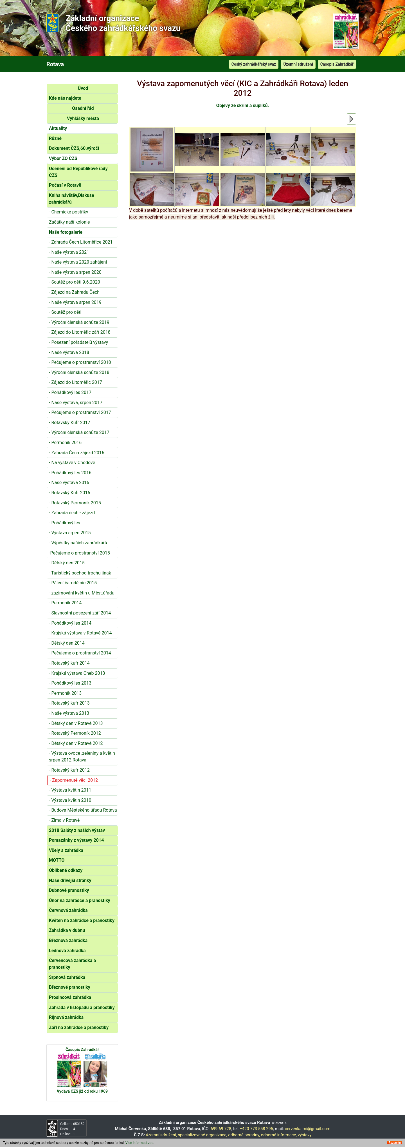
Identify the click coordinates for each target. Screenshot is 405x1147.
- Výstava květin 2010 (70, 800)
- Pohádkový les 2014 (70, 623)
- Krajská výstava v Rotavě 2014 (80, 633)
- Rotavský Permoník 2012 (75, 733)
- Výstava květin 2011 (70, 790)
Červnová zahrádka (68, 910)
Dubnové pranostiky (69, 890)
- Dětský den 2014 (67, 643)
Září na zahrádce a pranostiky (79, 1027)
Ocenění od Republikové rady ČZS (78, 172)
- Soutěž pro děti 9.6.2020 (74, 282)
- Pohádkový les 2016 (70, 472)
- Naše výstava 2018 (69, 352)
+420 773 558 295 (256, 1128)
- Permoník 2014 (65, 602)
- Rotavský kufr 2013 (69, 703)
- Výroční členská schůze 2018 (79, 372)
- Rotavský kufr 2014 (69, 663)
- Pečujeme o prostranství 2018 (80, 362)
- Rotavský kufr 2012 (69, 770)
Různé (55, 138)
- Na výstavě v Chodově (72, 462)
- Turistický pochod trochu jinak (80, 573)
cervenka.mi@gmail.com (307, 1128)
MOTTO (56, 860)
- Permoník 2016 (65, 442)
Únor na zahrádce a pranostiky (79, 900)
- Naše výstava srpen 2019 (75, 302)
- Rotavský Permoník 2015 (75, 502)
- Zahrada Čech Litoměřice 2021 (80, 242)
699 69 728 (221, 1128)
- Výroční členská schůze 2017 (79, 432)
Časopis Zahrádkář (337, 64)
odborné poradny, (244, 1134)
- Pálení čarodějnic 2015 (73, 582)
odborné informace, (279, 1134)
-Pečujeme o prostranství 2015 (79, 553)
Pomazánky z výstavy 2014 (76, 840)
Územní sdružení (298, 64)
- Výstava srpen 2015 (70, 532)
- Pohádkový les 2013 (70, 683)
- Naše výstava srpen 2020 (75, 272)
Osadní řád (83, 108)
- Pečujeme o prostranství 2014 (80, 653)
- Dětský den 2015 (67, 562)
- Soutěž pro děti (65, 312)
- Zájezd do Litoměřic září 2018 (80, 332)
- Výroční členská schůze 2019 (79, 322)
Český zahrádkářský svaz (253, 64)
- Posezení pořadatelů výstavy (78, 342)
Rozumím (395, 1142)
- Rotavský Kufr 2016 (69, 492)
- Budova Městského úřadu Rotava (83, 810)
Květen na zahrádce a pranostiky (81, 920)
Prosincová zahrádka (70, 997)
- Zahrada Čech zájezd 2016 (76, 452)
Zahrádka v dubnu (67, 930)
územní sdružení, (161, 1134)
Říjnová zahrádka (66, 1017)
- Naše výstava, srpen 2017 (75, 402)
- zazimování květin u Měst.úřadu (81, 593)
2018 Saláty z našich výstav (77, 830)
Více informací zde (139, 1143)
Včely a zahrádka (66, 850)
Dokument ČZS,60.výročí (74, 148)
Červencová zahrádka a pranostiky (72, 964)
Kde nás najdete (65, 98)
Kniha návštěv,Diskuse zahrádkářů (71, 199)
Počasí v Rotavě (65, 185)
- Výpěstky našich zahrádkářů (78, 542)
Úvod (83, 88)
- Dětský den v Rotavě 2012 (76, 743)
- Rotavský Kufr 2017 (69, 422)
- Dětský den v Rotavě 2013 (76, 723)
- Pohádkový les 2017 (70, 392)
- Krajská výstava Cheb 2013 (77, 673)
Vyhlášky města (83, 118)
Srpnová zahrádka (67, 977)
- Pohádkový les (64, 522)
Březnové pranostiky (69, 987)
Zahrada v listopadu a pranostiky (82, 1007)
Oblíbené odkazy (65, 870)
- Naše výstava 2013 (69, 713)
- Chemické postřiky (68, 212)
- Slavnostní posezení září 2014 (80, 613)
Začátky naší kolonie (69, 222)
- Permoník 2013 (65, 693)
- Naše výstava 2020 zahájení (78, 262)
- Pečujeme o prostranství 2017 (80, 412)
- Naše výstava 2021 (69, 252)
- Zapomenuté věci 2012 (74, 780)
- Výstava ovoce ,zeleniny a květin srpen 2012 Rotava (82, 756)
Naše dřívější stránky (70, 880)
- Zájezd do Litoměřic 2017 (75, 382)
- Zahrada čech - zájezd (72, 512)
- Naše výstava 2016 (69, 482)
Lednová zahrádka (67, 950)
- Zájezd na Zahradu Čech (74, 292)
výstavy (305, 1134)
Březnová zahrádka (68, 940)
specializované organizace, (202, 1134)
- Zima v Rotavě (64, 820)
